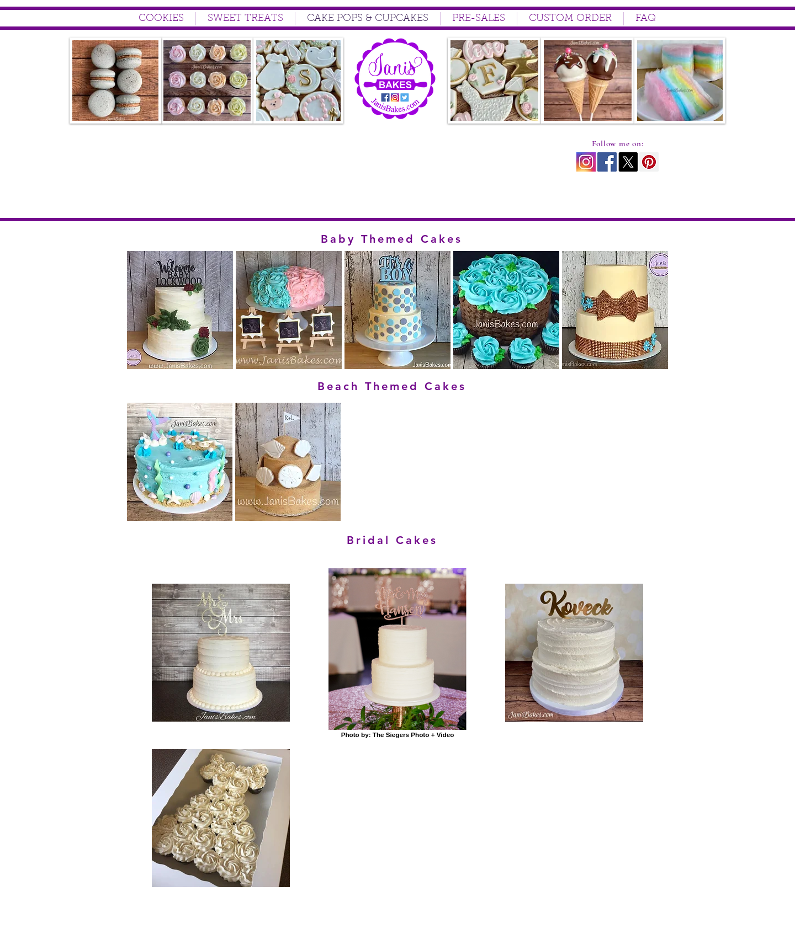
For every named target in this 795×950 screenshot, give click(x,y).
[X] (628, 162)
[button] (180, 310)
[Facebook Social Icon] (607, 162)
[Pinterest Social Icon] (649, 162)
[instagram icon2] (586, 162)
